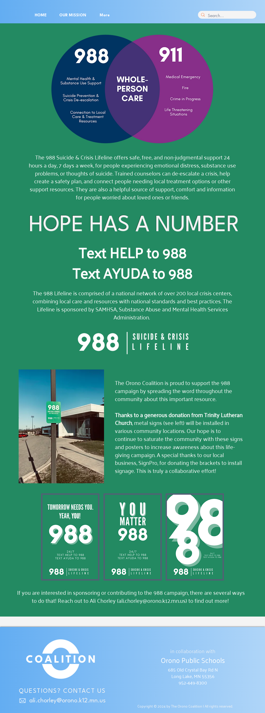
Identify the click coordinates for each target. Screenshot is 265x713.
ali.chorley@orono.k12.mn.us (152, 600)
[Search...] (226, 16)
